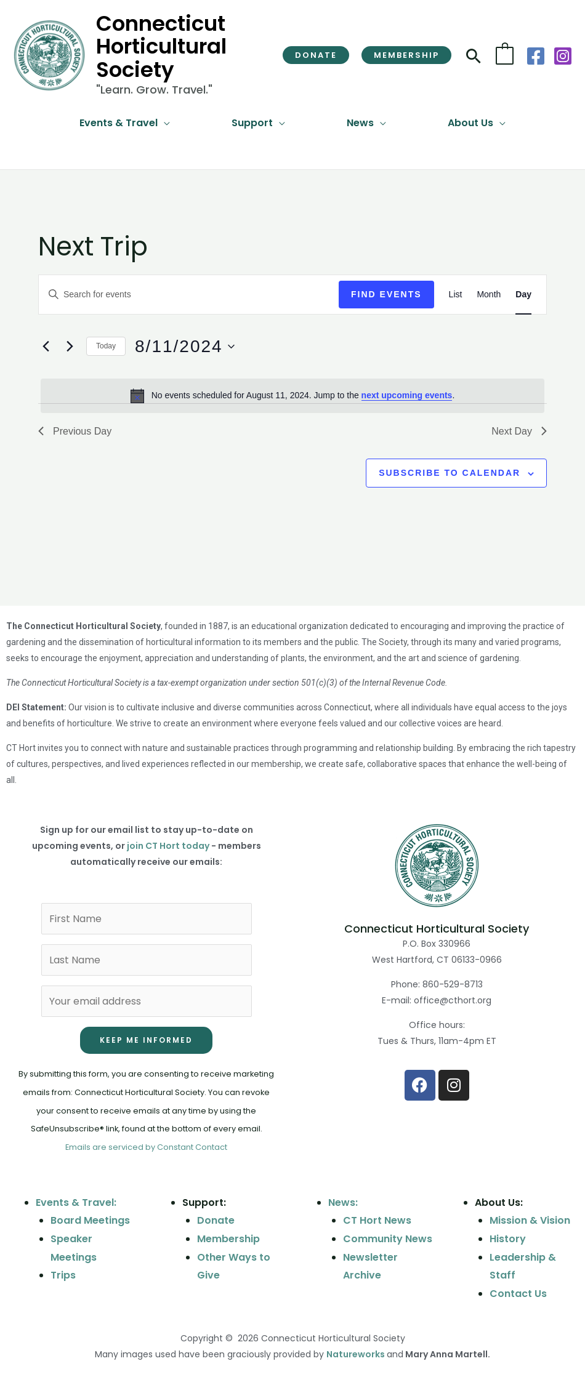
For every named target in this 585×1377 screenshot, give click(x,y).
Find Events (386, 294)
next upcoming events (407, 395)
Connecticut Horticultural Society (161, 46)
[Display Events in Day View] (523, 294)
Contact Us (518, 1294)
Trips (63, 1275)
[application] (164, 123)
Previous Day (74, 431)
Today (106, 346)
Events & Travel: (76, 1202)
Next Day (519, 431)
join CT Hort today (168, 846)
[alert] (292, 396)
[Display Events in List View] (455, 294)
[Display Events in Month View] (489, 294)
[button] (316, 55)
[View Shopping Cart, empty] (505, 55)
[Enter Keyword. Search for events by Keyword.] (189, 294)
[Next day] (69, 346)
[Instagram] (563, 56)
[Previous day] (45, 346)
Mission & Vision (530, 1220)
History (508, 1239)
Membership (228, 1239)
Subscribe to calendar (449, 473)
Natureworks (355, 1354)
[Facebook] (536, 56)
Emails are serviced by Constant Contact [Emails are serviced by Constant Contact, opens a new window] (146, 1147)
